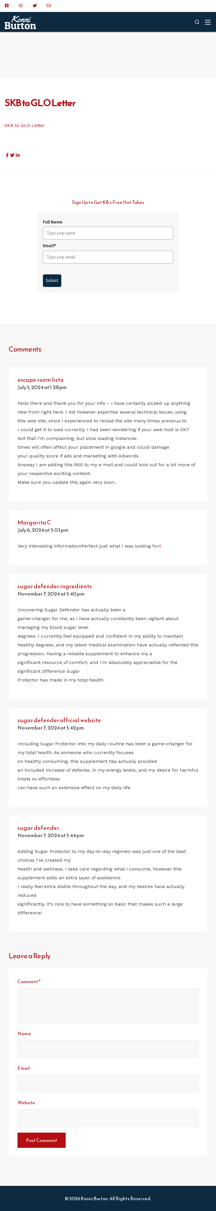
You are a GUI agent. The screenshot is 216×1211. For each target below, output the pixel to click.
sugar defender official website (59, 720)
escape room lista (41, 379)
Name (24, 1033)
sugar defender (38, 827)
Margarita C (34, 522)
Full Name (52, 222)
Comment (29, 981)
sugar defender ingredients (55, 586)
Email (24, 1068)
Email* (49, 245)
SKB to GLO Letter (24, 125)
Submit (52, 280)
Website (26, 1102)
